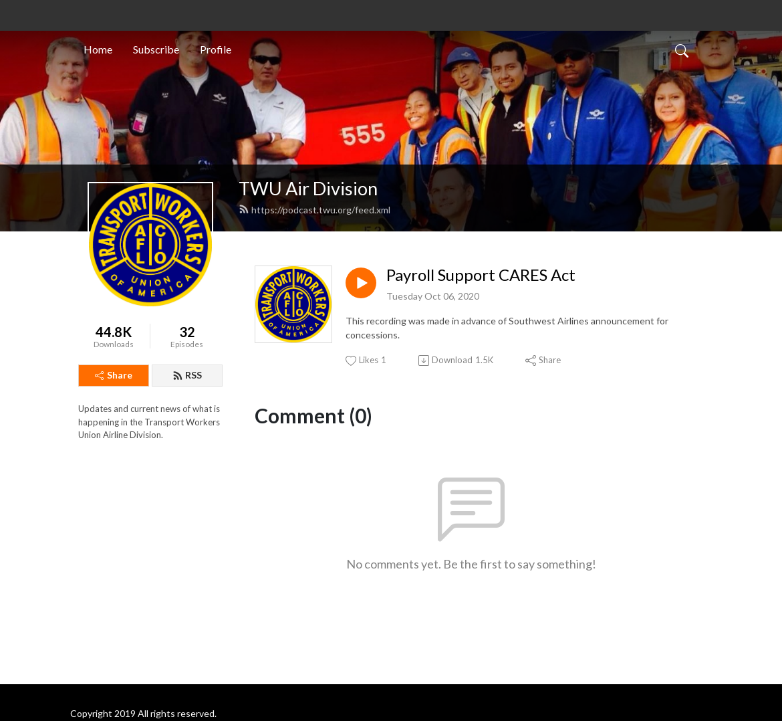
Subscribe (156, 49)
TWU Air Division (308, 188)
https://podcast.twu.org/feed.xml (314, 209)
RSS (187, 375)
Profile (215, 49)
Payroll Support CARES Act (480, 275)
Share (113, 375)
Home (98, 49)
